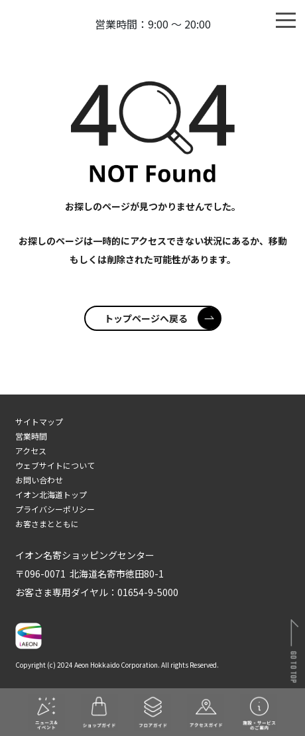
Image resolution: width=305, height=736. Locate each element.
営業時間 (31, 436)
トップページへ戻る (162, 318)
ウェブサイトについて (55, 465)
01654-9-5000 (147, 592)
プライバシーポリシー (55, 509)
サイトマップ (39, 421)
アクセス (30, 450)
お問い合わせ (39, 479)
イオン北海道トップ (51, 494)
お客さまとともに (47, 523)
